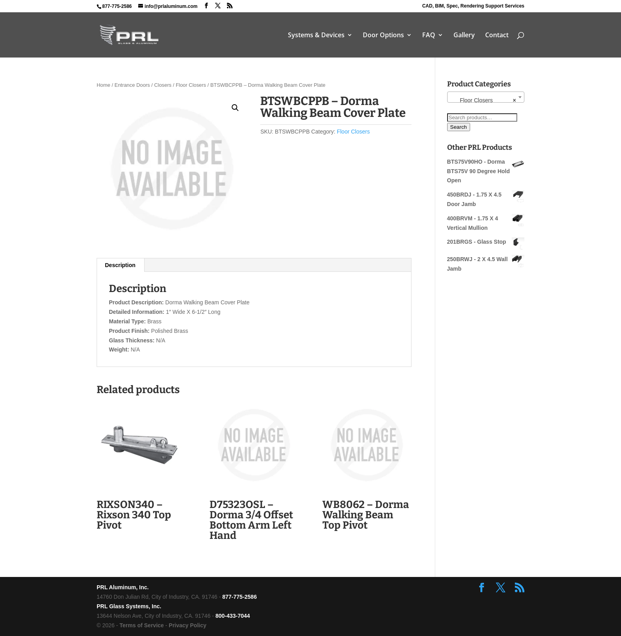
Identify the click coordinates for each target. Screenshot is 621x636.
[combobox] (485, 97)
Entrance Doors (132, 85)
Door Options (383, 35)
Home (103, 85)
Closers (162, 85)
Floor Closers (191, 85)
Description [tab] (120, 265)
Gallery (464, 35)
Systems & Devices (316, 35)
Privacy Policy (187, 625)
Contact (497, 35)
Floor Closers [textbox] (483, 100)
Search (458, 127)
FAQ (428, 35)
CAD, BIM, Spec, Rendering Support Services (473, 6)
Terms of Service (142, 625)
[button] (235, 108)
